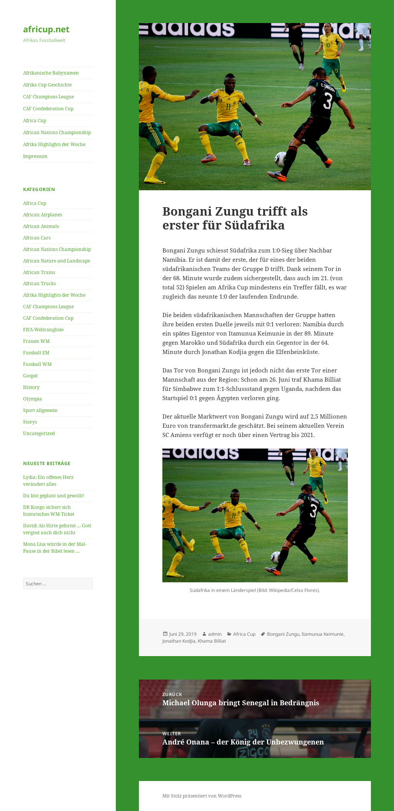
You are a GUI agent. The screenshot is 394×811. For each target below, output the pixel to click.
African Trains (39, 272)
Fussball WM (37, 364)
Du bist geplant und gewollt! (53, 495)
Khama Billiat (212, 641)
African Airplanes (42, 214)
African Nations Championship (57, 132)
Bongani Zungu (283, 634)
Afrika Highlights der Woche (54, 144)
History (31, 387)
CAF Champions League (48, 96)
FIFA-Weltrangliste (43, 329)
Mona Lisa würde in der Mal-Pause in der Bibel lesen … (55, 547)
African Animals (41, 226)
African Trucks (39, 283)
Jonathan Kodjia (178, 641)
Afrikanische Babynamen (51, 73)
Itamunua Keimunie (323, 634)
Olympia (32, 399)
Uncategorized (39, 433)
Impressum (35, 156)
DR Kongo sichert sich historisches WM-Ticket (48, 510)
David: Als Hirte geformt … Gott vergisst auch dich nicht (57, 529)
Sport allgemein (40, 410)
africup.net (46, 29)
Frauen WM (36, 341)
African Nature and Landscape (56, 261)
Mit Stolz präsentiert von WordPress (201, 796)
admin (215, 634)
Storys (30, 422)
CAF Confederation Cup (48, 108)
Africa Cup (34, 120)
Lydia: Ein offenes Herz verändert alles (48, 480)
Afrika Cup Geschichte (47, 84)
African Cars (36, 237)
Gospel (30, 375)
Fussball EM (36, 352)
